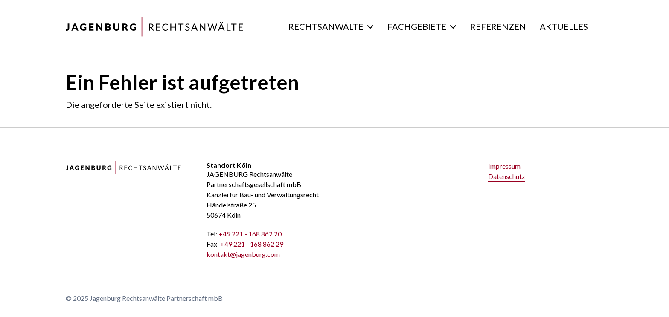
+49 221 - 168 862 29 (251, 244)
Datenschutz (506, 176)
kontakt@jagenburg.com (243, 254)
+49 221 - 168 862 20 (250, 234)
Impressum (504, 166)
